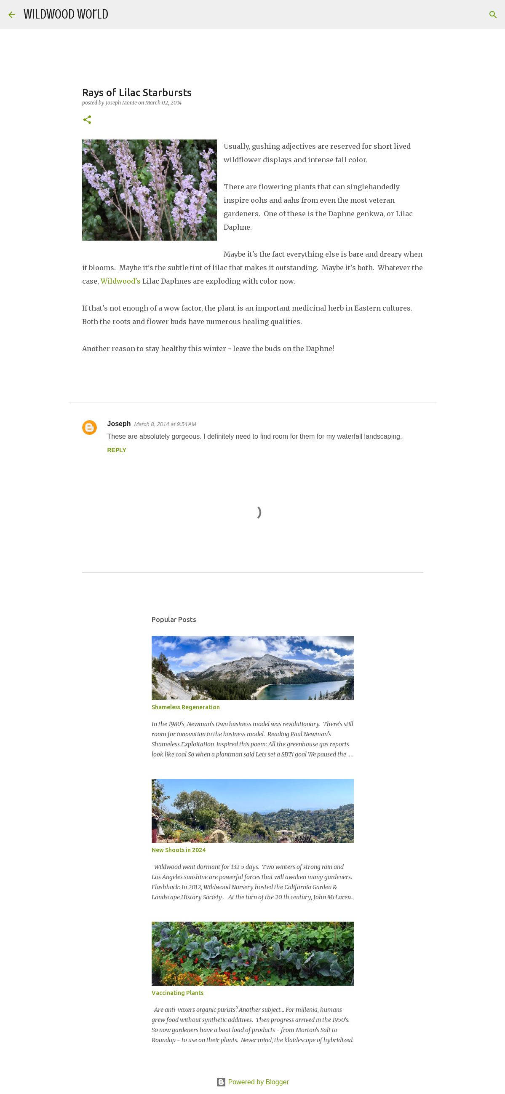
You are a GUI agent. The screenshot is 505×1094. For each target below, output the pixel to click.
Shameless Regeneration (186, 707)
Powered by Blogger (252, 1082)
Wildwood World (66, 14)
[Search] (120, 15)
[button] (87, 120)
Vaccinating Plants (177, 992)
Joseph (119, 423)
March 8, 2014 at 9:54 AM (165, 424)
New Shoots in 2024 (179, 850)
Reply (116, 450)
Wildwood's (121, 281)
